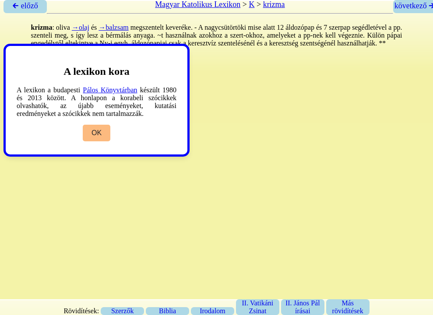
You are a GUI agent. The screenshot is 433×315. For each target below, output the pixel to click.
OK (97, 132)
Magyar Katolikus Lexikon (197, 4)
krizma (274, 4)
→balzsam (113, 27)
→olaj (80, 27)
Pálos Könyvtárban (110, 90)
